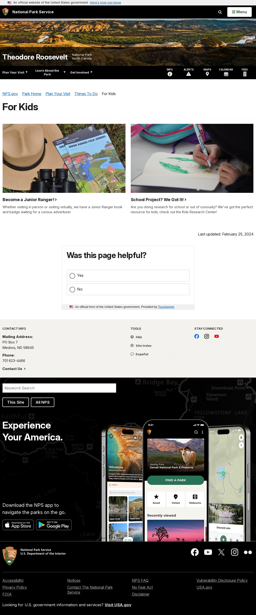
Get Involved (81, 72)
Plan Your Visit (15, 72)
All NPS (43, 402)
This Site (15, 402)
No (80, 289)
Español (139, 354)
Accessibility (13, 580)
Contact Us (12, 368)
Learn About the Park (50, 72)
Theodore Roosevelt (34, 57)
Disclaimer (140, 594)
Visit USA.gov (118, 604)
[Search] (59, 388)
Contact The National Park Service (90, 590)
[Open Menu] (239, 12)
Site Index (141, 345)
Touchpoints (166, 307)
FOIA (7, 594)
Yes (80, 275)
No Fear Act (142, 587)
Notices (73, 580)
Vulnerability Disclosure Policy (222, 580)
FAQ (136, 337)
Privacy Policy (14, 587)
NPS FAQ (140, 580)
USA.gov (204, 587)
